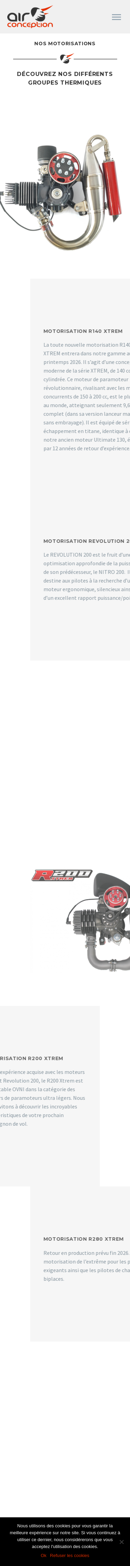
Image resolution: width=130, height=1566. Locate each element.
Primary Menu (116, 17)
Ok (43, 1555)
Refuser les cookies (69, 1555)
